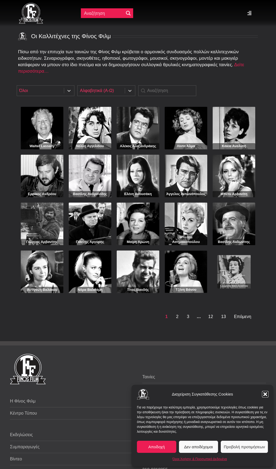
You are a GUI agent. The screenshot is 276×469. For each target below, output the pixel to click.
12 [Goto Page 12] (210, 316)
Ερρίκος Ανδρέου (42, 194)
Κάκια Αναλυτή (234, 146)
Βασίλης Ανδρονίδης (90, 194)
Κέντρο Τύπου (23, 413)
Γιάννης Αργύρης (90, 237)
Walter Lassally (42, 146)
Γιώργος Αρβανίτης (42, 238)
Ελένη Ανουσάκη (138, 194)
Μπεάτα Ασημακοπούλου (186, 230)
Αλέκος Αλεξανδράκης (138, 146)
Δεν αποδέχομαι (198, 447)
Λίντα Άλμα (186, 146)
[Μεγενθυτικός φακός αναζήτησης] (128, 13)
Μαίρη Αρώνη (138, 236)
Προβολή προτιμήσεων (244, 447)
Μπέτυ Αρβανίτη (233, 194)
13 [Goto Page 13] (223, 316)
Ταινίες (148, 377)
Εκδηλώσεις (21, 434)
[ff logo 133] (31, 5)
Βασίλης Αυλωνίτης (234, 228)
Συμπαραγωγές (25, 447)
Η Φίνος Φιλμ (23, 401)
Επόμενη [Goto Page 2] (242, 316)
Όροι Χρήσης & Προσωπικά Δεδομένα (199, 459)
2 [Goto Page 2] (177, 316)
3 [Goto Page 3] (188, 316)
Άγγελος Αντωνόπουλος (186, 194)
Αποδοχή (156, 447)
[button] (265, 394)
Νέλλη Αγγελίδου (90, 146)
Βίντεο (16, 459)
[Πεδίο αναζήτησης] (103, 13)
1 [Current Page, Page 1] (166, 316)
